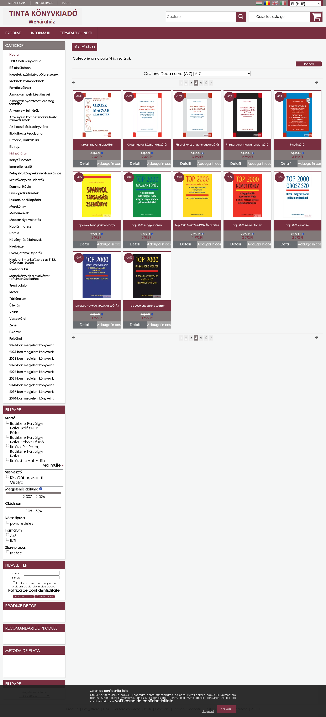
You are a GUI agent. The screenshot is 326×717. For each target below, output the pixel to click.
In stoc (16, 553)
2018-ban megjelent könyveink (31, 398)
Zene (12, 325)
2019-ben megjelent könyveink (31, 391)
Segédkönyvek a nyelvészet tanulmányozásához (29, 277)
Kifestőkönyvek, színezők (26, 180)
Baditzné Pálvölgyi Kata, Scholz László (27, 439)
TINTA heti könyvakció (25, 61)
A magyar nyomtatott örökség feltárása (31, 102)
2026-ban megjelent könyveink (31, 345)
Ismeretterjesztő (20, 166)
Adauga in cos (109, 164)
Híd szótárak (18, 153)
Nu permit (208, 711)
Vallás (13, 312)
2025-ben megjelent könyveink (31, 352)
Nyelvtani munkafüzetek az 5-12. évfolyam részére (32, 261)
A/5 (13, 535)
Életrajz (14, 146)
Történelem (17, 298)
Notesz (14, 233)
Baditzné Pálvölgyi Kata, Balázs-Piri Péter (26, 428)
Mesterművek (19, 213)
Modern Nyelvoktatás (25, 220)
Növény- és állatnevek (25, 239)
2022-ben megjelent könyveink (31, 372)
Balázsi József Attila (27, 460)
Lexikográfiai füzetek (23, 193)
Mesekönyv (17, 206)
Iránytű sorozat (20, 160)
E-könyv (15, 332)
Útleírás (14, 305)
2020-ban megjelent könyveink (31, 385)
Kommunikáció (20, 186)
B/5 (13, 540)
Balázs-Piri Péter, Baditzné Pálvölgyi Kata (26, 451)
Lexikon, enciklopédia (25, 200)
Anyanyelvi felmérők (24, 110)
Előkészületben (20, 68)
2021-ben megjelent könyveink (31, 378)
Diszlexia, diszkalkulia (24, 140)
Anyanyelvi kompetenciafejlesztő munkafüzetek (33, 118)
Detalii (85, 164)
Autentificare (17, 3)
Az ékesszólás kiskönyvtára (28, 127)
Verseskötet (17, 318)
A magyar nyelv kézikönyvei (29, 94)
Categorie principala (90, 58)
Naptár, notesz (20, 226)
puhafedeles (21, 523)
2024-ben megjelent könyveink (31, 358)
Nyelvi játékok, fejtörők (25, 253)
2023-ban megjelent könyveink (31, 365)
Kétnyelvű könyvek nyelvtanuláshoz (35, 173)
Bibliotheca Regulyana (25, 133)
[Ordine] (205, 73)
